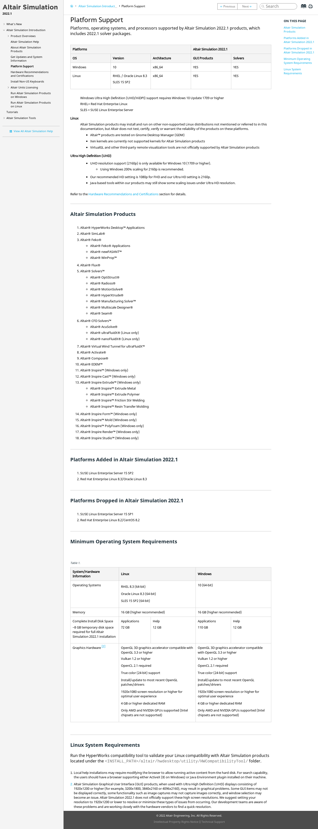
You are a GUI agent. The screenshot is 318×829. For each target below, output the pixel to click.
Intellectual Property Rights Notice (176, 822)
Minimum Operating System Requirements (298, 61)
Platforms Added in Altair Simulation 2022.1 (299, 40)
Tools (21, 118)
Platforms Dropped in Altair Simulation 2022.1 (299, 50)
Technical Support (213, 822)
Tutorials (12, 112)
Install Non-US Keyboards (27, 81)
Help (25, 41)
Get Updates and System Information (26, 58)
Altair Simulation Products (294, 29)
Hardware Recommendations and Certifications (29, 74)
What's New (14, 24)
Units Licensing (24, 87)
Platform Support (22, 66)
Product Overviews (23, 36)
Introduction (25, 30)
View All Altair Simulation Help (33, 131)
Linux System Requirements (293, 71)
